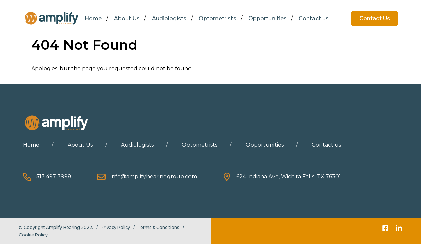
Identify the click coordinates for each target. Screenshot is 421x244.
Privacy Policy (115, 227)
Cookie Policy (33, 234)
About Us (127, 18)
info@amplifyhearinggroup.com (154, 176)
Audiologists (169, 18)
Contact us (314, 18)
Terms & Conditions (158, 227)
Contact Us (374, 18)
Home (93, 18)
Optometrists (217, 18)
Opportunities (267, 18)
